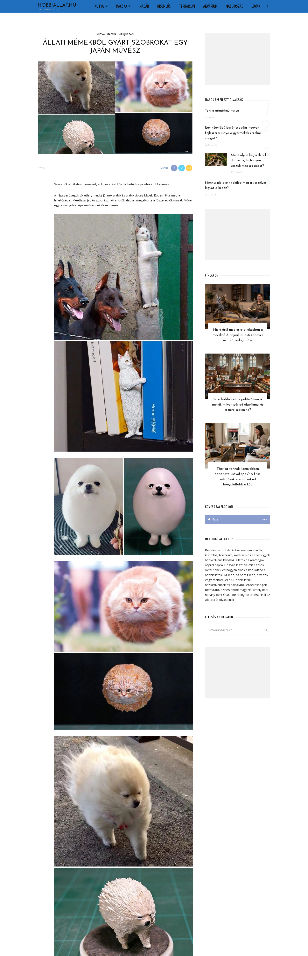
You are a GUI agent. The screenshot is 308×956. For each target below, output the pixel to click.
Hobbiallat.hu (57, 5)
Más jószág (234, 6)
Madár (144, 6)
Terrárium (187, 6)
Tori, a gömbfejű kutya (222, 110)
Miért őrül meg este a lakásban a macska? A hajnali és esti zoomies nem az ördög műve (237, 335)
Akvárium (210, 6)
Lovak (256, 6)
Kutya (99, 6)
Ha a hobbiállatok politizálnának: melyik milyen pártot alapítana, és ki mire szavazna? (237, 405)
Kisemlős (164, 6)
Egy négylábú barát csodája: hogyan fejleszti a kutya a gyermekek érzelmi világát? (233, 133)
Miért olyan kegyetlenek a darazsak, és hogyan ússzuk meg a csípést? (250, 160)
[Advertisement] (237, 59)
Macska (121, 6)
